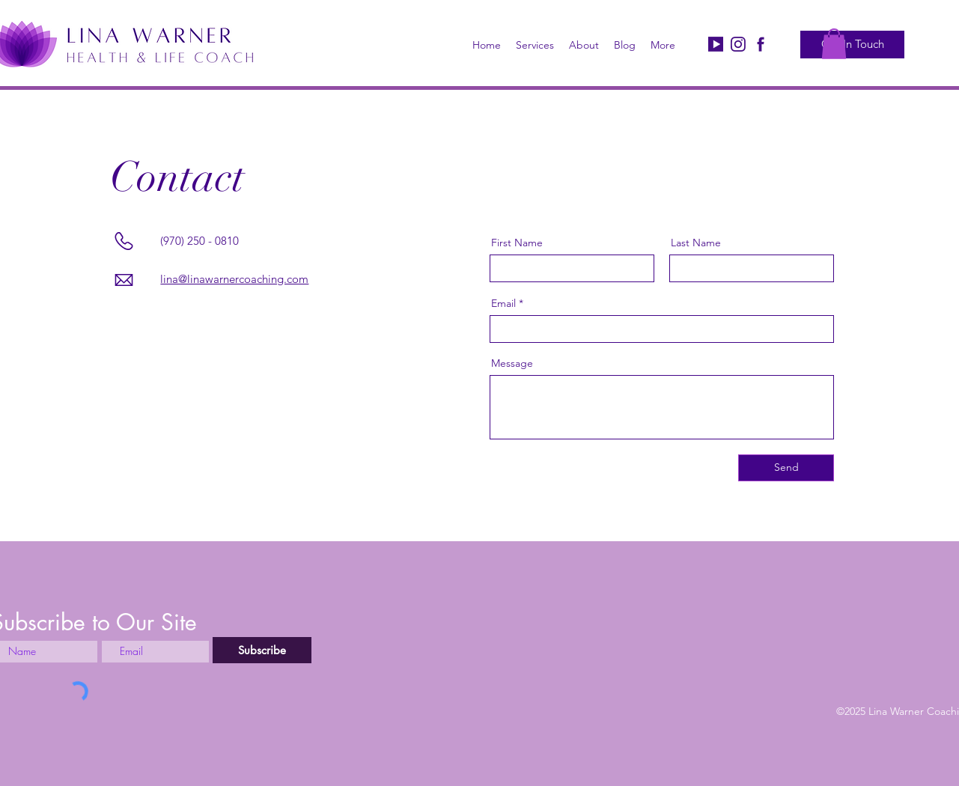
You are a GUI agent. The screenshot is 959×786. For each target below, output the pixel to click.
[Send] (786, 467)
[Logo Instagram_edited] (738, 44)
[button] (834, 43)
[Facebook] (760, 44)
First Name (517, 242)
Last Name (696, 242)
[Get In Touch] (852, 44)
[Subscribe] (262, 650)
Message (512, 363)
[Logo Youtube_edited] (715, 44)
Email (503, 303)
